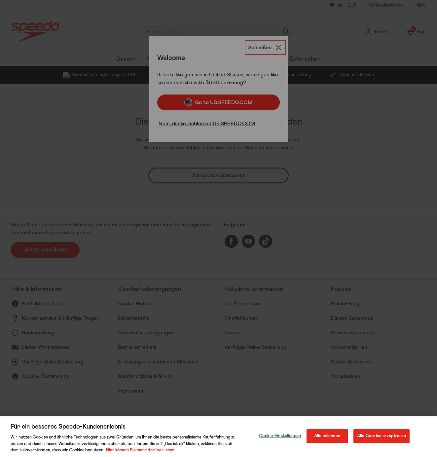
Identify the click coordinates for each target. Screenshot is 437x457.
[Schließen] (265, 47)
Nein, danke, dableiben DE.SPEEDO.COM (207, 123)
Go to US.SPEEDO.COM (218, 102)
